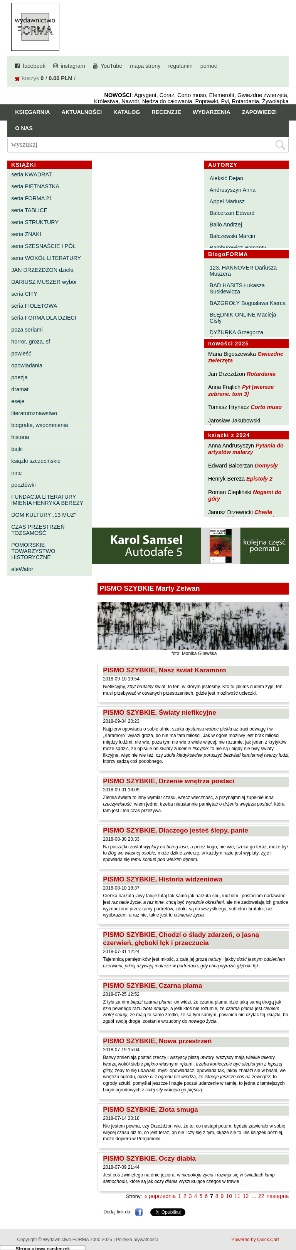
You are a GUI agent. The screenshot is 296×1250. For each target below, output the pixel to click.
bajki (17, 449)
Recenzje (166, 112)
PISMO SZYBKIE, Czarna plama (152, 985)
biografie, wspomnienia (39, 425)
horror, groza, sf (30, 341)
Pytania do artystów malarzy (246, 448)
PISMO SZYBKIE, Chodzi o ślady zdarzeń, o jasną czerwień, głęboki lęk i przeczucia (181, 939)
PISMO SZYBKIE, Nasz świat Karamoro (164, 670)
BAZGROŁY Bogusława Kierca (248, 303)
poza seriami (27, 330)
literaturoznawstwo (34, 413)
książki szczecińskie (36, 461)
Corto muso (266, 407)
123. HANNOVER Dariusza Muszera (243, 271)
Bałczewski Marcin (232, 236)
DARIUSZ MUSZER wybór (44, 282)
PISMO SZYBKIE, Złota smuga (150, 1109)
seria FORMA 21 (31, 198)
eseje (17, 401)
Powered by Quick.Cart (255, 1239)
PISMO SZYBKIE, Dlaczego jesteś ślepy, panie (175, 830)
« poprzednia (160, 1196)
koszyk (30, 78)
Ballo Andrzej (226, 224)
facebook (34, 66)
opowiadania (26, 365)
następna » (280, 1196)
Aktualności (82, 112)
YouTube (112, 66)
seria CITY (24, 294)
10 (229, 1196)
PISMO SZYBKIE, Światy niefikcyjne (159, 712)
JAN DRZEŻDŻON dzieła (42, 270)
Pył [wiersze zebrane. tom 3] (241, 390)
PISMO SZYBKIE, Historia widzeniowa (162, 879)
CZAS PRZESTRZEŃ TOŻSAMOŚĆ (37, 530)
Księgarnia (32, 112)
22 (261, 1196)
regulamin (180, 66)
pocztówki (23, 485)
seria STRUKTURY (35, 222)
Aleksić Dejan (226, 178)
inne (16, 473)
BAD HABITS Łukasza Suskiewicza (237, 288)
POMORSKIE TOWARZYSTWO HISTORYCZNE (33, 551)
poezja (19, 377)
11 (237, 1196)
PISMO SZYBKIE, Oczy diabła (149, 1158)
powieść (21, 353)
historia (20, 437)
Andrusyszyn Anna (233, 190)
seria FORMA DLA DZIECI (43, 318)
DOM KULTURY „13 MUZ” (43, 515)
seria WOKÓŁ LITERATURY (46, 258)
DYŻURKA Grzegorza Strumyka (236, 335)
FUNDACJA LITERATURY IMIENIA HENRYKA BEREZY (47, 500)
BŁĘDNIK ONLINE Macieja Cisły (243, 318)
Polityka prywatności (137, 1239)
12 (246, 1196)
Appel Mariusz (227, 201)
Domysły (266, 465)
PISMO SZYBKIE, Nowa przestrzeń (157, 1041)
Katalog (126, 112)
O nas (24, 128)
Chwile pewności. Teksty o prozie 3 (244, 515)
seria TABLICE (29, 210)
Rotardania (261, 374)
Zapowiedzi (259, 112)
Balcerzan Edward (232, 213)
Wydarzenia (211, 112)
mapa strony (145, 66)
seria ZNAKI (26, 234)
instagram (73, 66)
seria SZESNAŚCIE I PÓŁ (43, 246)
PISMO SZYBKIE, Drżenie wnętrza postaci (169, 781)
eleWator (22, 569)
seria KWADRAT (31, 174)
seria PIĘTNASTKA (35, 186)
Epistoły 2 (259, 479)
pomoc (208, 66)
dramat (20, 389)
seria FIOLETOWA (34, 306)
